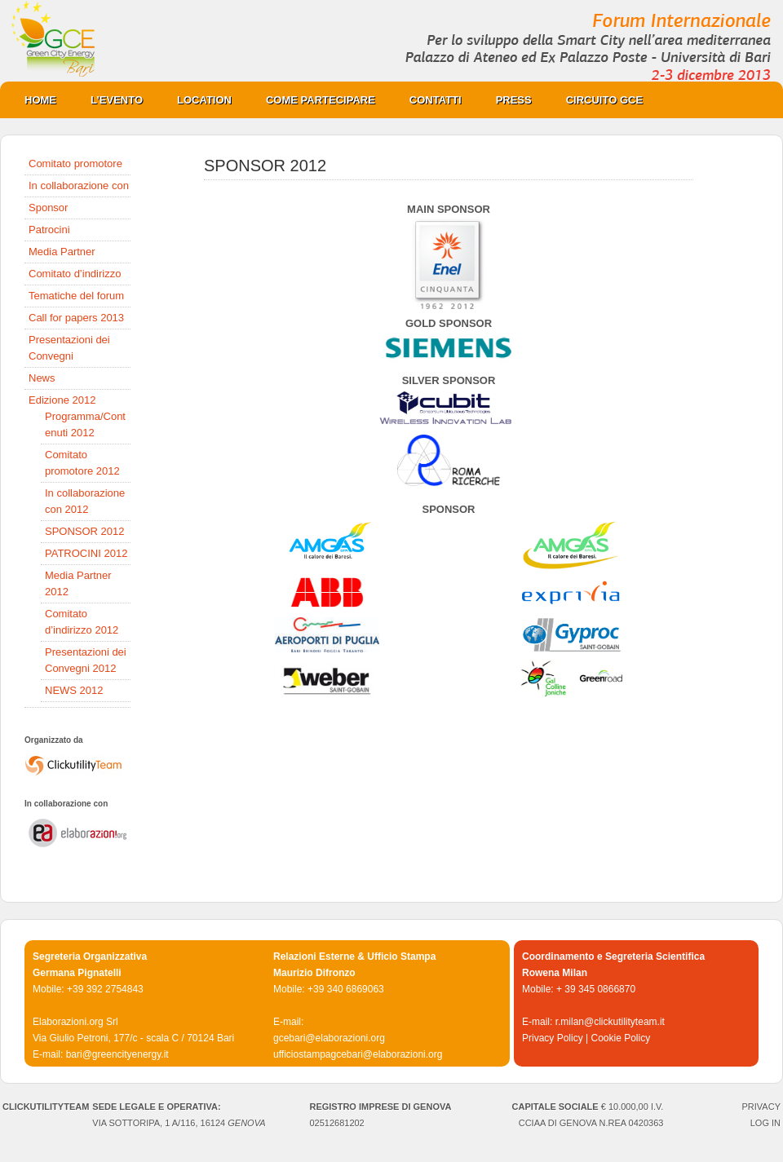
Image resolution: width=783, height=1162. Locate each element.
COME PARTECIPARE (312, 100)
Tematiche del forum (76, 295)
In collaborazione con (79, 185)
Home (40, 100)
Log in (765, 1123)
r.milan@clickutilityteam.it (610, 1021)
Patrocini (49, 229)
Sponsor (48, 207)
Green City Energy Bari (391, 41)
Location (196, 100)
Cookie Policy (620, 1038)
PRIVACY (761, 1106)
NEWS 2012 (74, 690)
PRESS (506, 100)
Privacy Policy (552, 1038)
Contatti (435, 100)
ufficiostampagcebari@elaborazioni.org (357, 1054)
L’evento (117, 100)
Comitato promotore (75, 163)
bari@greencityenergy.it (117, 1054)
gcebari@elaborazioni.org (329, 1038)
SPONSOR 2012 (85, 531)
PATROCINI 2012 (86, 553)
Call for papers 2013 (76, 317)
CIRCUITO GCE (596, 100)
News (42, 378)
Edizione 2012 (62, 400)
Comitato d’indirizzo (75, 273)
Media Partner (62, 251)
